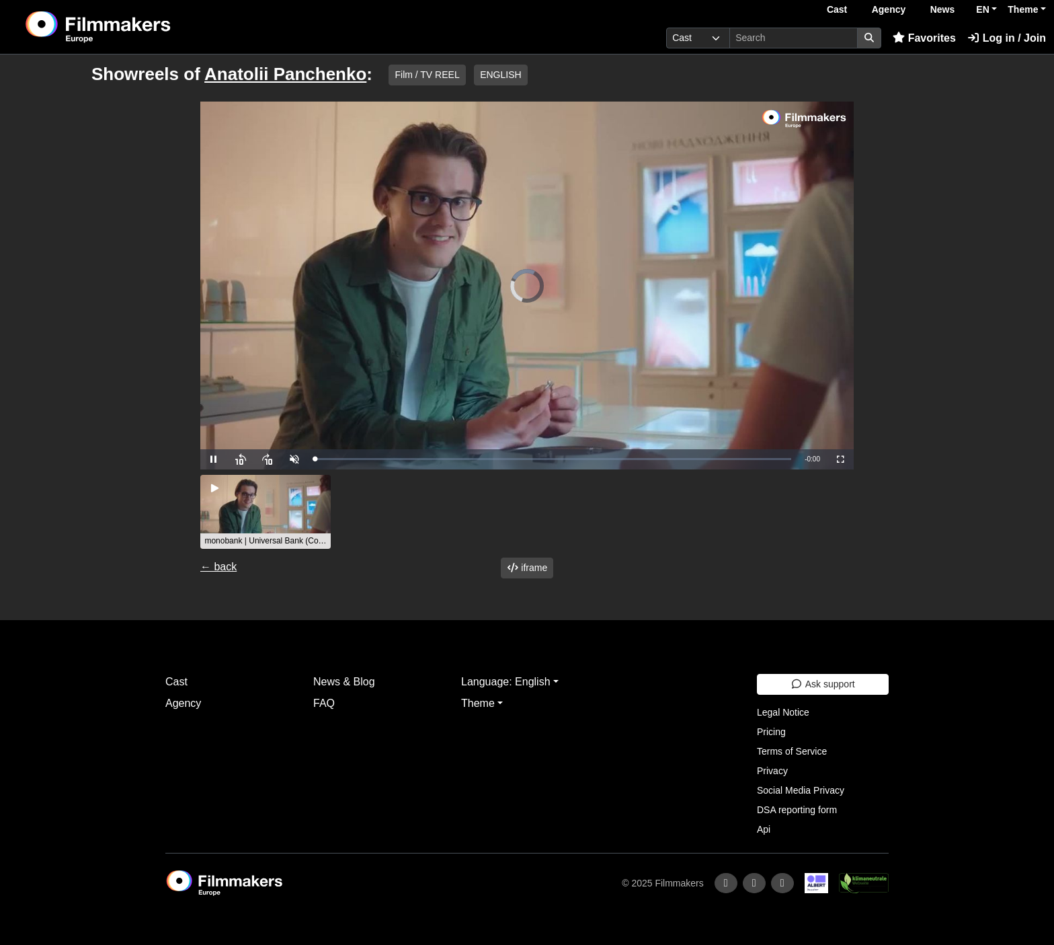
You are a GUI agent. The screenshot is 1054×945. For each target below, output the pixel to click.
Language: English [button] (506, 681)
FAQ (324, 703)
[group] (265, 512)
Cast (837, 9)
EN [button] (982, 9)
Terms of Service (792, 751)
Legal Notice (783, 712)
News (942, 9)
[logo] (131, 27)
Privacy (772, 770)
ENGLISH (500, 74)
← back (218, 566)
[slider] (553, 459)
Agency (889, 9)
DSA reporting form (797, 809)
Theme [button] (1023, 9)
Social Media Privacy (800, 790)
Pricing (771, 731)
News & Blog (344, 681)
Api (763, 829)
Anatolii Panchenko (285, 74)
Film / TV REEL (427, 74)
